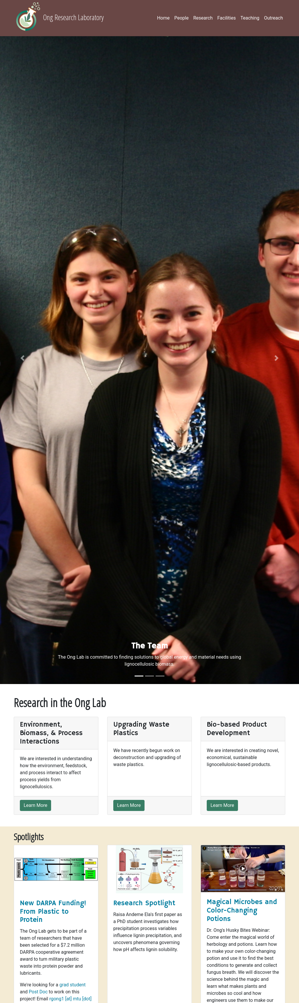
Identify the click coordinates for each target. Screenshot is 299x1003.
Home (163, 18)
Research (203, 18)
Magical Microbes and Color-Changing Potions (242, 910)
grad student (73, 985)
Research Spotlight (144, 903)
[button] (22, 358)
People (181, 18)
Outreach (273, 18)
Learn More (35, 805)
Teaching (249, 18)
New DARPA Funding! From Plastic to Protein (53, 911)
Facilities (226, 18)
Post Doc (38, 992)
